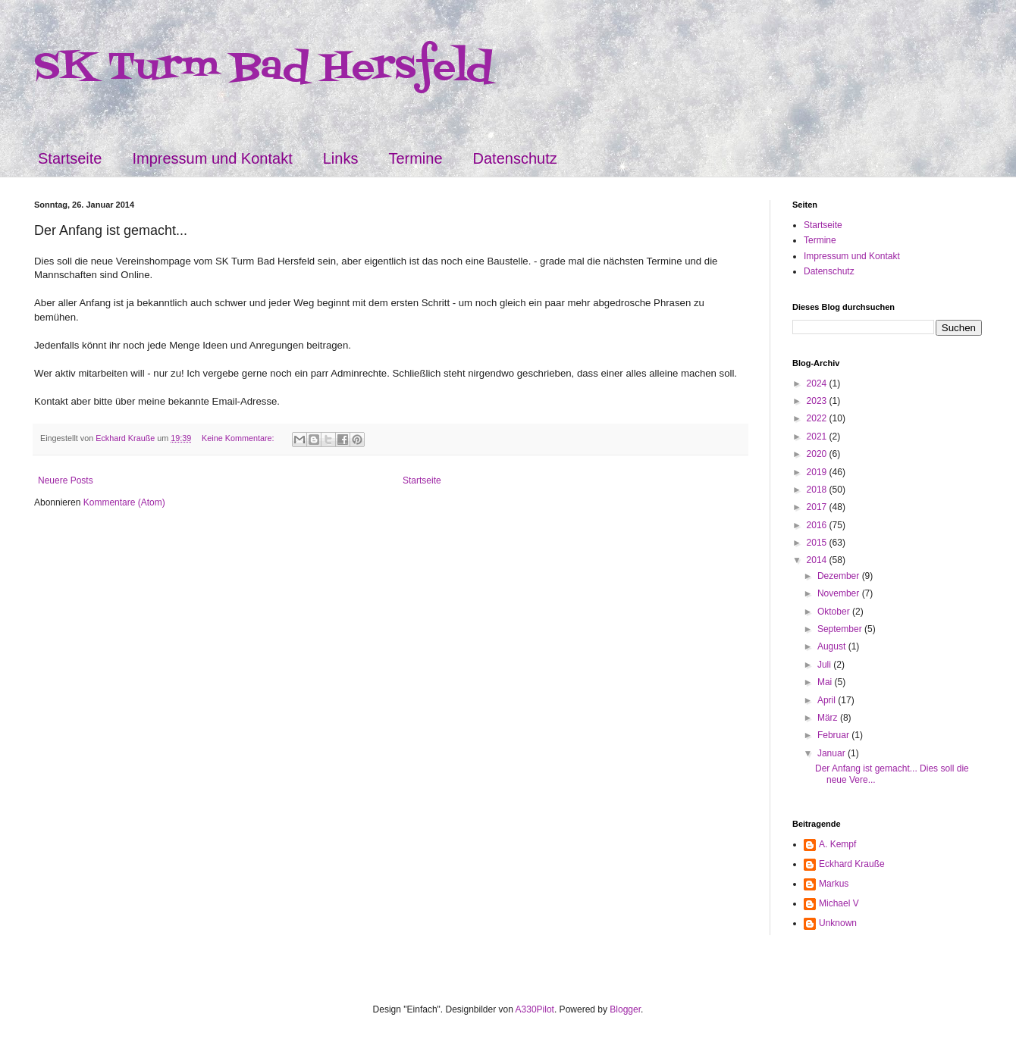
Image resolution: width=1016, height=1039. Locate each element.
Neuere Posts (65, 480)
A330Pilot (535, 1009)
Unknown (838, 923)
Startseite (70, 158)
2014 (818, 560)
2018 (818, 489)
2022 (818, 418)
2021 (818, 436)
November (839, 593)
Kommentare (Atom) (124, 502)
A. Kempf (837, 844)
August (832, 646)
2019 (818, 472)
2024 (818, 383)
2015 (818, 542)
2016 (818, 525)
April (827, 700)
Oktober (834, 611)
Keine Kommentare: (239, 438)
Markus (833, 883)
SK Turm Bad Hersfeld (263, 68)
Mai (826, 682)
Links (341, 158)
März (828, 717)
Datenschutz (515, 158)
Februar (834, 735)
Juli (825, 664)
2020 (818, 454)
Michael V (839, 903)
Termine (415, 158)
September (840, 629)
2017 (818, 507)
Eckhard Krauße (852, 864)
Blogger (625, 1009)
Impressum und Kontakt (212, 158)
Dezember (839, 576)
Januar (832, 753)
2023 (818, 401)
